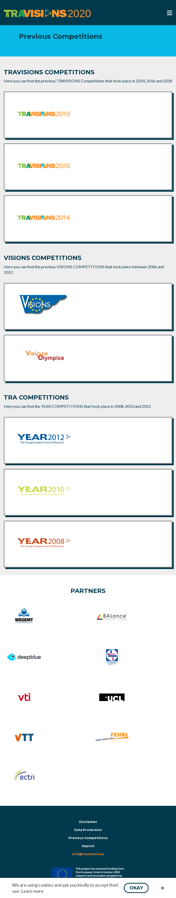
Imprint (88, 846)
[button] (136, 888)
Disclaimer (88, 822)
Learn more (32, 891)
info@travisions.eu (88, 854)
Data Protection (88, 830)
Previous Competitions (88, 838)
